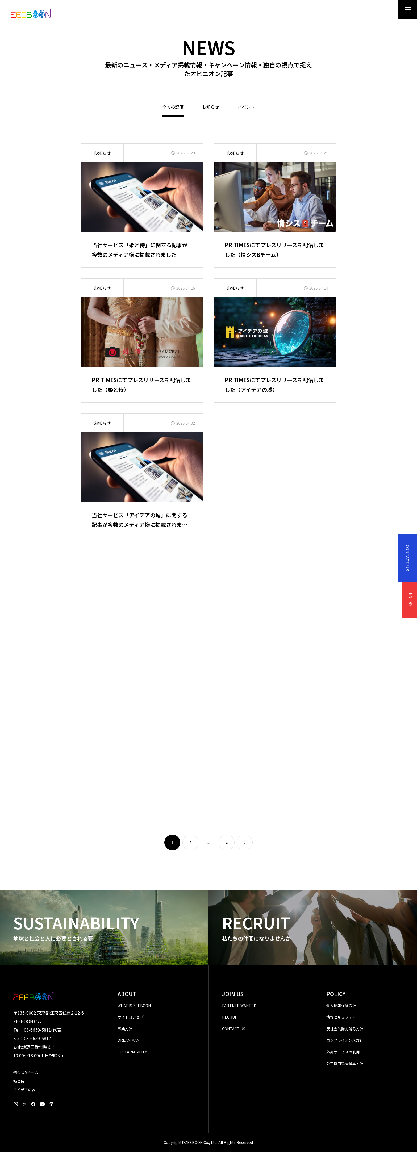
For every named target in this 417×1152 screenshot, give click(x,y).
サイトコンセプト (132, 1017)
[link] (245, 843)
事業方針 (125, 1029)
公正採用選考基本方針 (345, 1063)
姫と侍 (18, 1081)
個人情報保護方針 (341, 1005)
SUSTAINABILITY (132, 1052)
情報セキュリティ (341, 1017)
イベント (246, 108)
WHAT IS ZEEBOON (134, 1005)
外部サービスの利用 (343, 1052)
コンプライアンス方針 (344, 1040)
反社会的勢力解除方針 (345, 1029)
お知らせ (210, 108)
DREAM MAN (128, 1040)
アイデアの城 (24, 1090)
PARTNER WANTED (239, 1005)
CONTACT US (233, 1029)
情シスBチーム (25, 1073)
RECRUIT (230, 1017)
